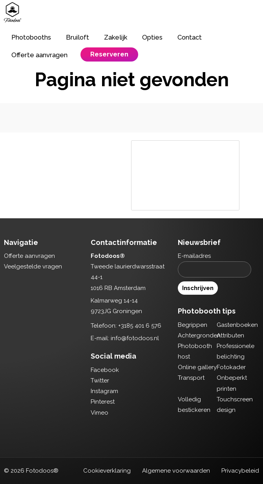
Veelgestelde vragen (33, 266)
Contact (189, 37)
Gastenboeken (237, 324)
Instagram (104, 391)
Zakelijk (115, 37)
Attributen (230, 335)
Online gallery (197, 367)
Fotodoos (12, 12)
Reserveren (109, 54)
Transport (191, 377)
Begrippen (192, 324)
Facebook (105, 369)
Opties (152, 37)
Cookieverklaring (107, 470)
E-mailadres (194, 255)
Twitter (100, 380)
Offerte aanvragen (39, 55)
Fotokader (231, 367)
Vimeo (99, 412)
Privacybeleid (240, 470)
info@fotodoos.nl (135, 338)
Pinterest (103, 401)
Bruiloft (77, 37)
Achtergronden (199, 335)
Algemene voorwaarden (176, 470)
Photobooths (31, 37)
